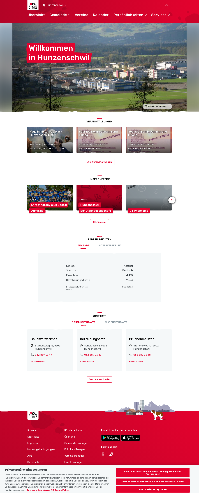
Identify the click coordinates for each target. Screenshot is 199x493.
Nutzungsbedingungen (41, 449)
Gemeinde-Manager (76, 443)
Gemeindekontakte (83, 322)
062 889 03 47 (43, 354)
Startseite (33, 436)
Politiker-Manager (74, 449)
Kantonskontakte (115, 322)
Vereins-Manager (74, 455)
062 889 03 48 (142, 354)
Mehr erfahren (38, 362)
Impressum (33, 443)
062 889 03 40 (93, 354)
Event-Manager (73, 462)
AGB (29, 455)
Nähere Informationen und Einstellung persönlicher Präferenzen (153, 476)
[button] (54, 5)
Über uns (69, 436)
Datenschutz (35, 462)
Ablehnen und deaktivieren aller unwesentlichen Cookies (153, 485)
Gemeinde (83, 245)
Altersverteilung (109, 245)
